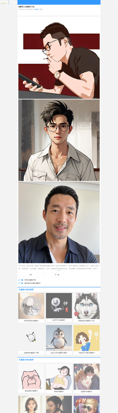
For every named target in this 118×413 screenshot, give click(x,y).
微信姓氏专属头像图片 (33, 283)
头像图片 (13, 2)
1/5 (31, 275)
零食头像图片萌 (30, 280)
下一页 (57, 275)
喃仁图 (4, 2)
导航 (115, 2)
